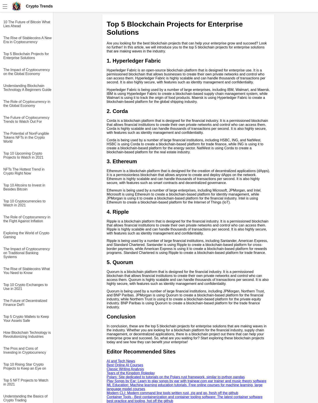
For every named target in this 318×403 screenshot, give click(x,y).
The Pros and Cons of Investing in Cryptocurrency (24, 350)
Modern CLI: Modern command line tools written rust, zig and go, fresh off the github (172, 393)
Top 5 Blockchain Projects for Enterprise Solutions (26, 56)
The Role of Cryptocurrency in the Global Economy (26, 103)
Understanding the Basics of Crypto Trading (25, 398)
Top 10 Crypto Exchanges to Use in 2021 (25, 287)
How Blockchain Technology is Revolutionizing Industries (27, 334)
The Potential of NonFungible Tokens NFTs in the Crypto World (26, 137)
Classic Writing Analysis (125, 369)
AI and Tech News (121, 361)
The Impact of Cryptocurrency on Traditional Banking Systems (26, 253)
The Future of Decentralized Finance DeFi (25, 303)
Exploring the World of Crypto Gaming (26, 235)
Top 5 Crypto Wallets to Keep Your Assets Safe (26, 318)
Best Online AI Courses (125, 365)
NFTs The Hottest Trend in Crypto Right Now (23, 171)
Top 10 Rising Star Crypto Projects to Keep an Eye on (24, 366)
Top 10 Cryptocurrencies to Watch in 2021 (24, 203)
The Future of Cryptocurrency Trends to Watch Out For (26, 119)
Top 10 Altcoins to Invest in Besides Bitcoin (24, 187)
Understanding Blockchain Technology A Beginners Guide (27, 88)
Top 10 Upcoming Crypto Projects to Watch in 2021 (23, 155)
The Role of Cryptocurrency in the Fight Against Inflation (26, 219)
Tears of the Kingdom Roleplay (131, 373)
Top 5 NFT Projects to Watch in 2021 (25, 382)
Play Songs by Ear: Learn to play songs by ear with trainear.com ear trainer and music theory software (186, 381)
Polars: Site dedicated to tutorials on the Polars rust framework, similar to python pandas (176, 377)
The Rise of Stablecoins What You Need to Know (26, 271)
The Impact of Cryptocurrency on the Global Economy (26, 72)
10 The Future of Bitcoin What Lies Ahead (26, 24)
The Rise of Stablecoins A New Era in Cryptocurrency (27, 40)
